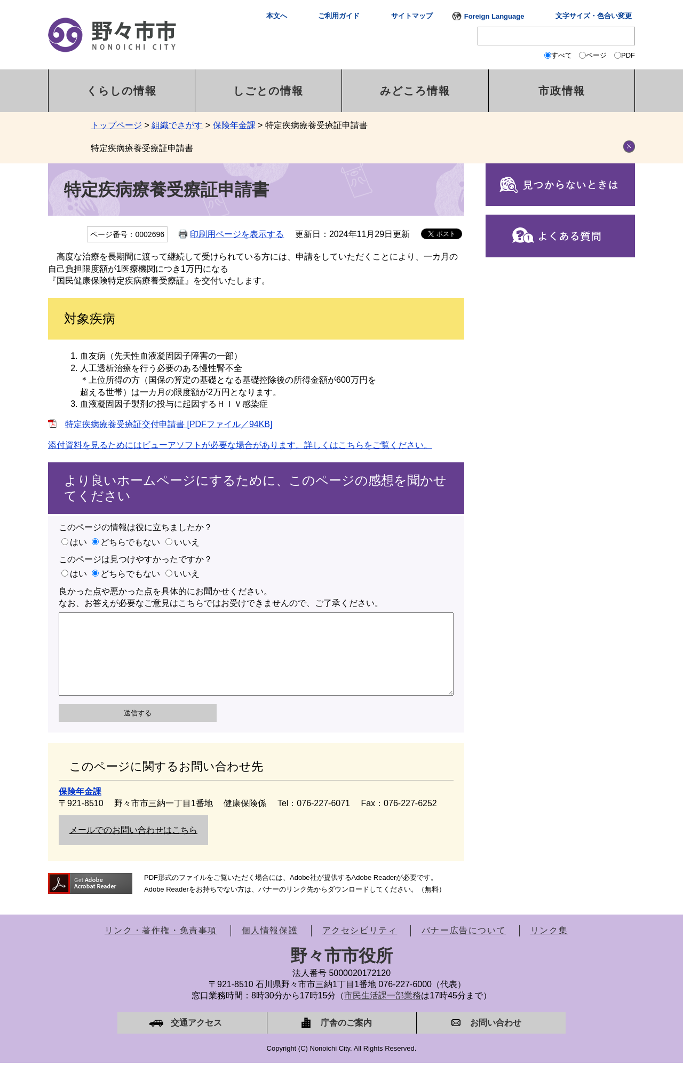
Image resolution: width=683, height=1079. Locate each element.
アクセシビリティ (360, 946)
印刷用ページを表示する (237, 234)
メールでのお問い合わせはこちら (133, 845)
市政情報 (561, 91)
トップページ (116, 125)
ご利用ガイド (339, 16)
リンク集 (549, 946)
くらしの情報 (121, 91)
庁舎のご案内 (346, 1038)
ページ (596, 55)
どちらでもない (130, 542)
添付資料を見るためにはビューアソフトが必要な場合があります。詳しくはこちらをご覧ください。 (240, 445)
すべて (561, 55)
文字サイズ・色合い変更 (593, 16)
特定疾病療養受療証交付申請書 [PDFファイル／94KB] (168, 424)
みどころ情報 (415, 91)
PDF (628, 55)
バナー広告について (464, 946)
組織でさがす (177, 125)
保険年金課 (234, 125)
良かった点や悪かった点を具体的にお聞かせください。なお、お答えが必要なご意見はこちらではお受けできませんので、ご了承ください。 (221, 597)
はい (78, 542)
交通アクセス (196, 1038)
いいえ (187, 542)
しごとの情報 (268, 91)
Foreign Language (494, 16)
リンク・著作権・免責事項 (161, 946)
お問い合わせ (495, 1038)
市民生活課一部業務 (382, 1011)
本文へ (276, 16)
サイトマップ (412, 16)
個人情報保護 (270, 946)
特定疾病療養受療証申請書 (142, 148)
